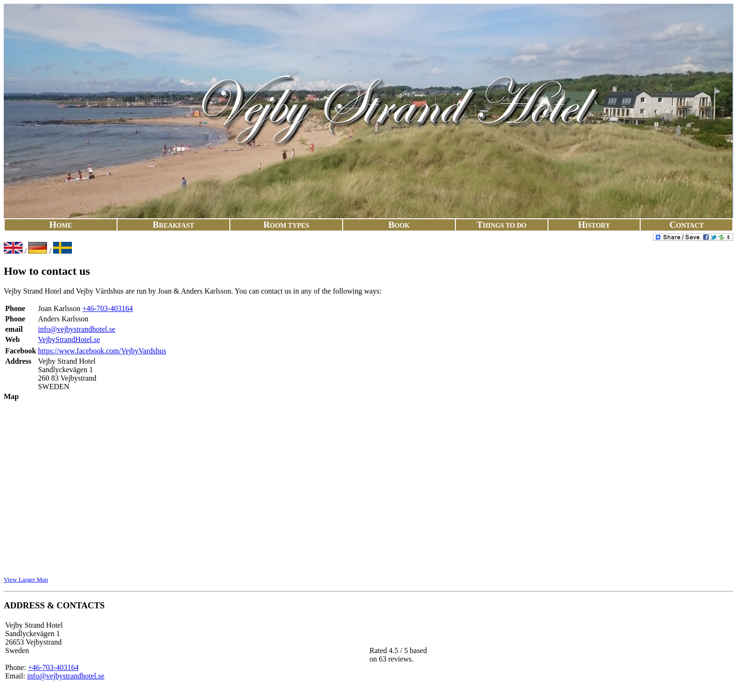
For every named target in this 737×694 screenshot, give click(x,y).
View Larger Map (26, 579)
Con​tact (686, 225)
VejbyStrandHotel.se (69, 339)
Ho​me (60, 225)
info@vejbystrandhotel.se (76, 329)
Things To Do (501, 225)
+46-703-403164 (107, 308)
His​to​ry (594, 225)
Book (399, 225)
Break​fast (173, 225)
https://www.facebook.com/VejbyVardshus (102, 351)
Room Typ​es (286, 225)
